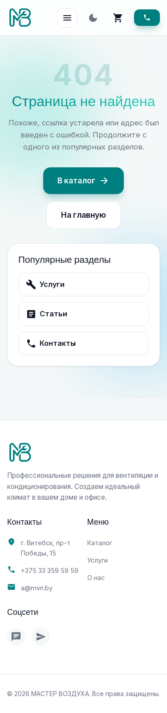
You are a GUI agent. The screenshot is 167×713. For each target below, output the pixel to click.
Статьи (46, 314)
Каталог (99, 543)
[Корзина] (118, 18)
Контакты (51, 343)
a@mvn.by (37, 588)
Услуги (45, 284)
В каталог (83, 180)
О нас (96, 577)
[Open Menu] (67, 18)
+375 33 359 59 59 (49, 570)
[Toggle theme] (93, 18)
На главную (83, 215)
